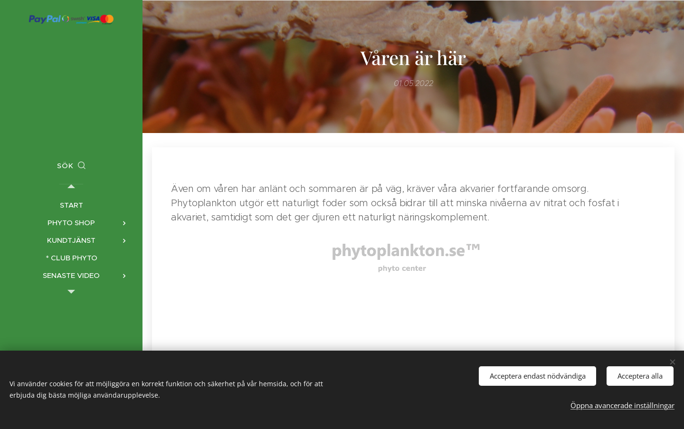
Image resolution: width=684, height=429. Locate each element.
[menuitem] (71, 205)
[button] (71, 166)
